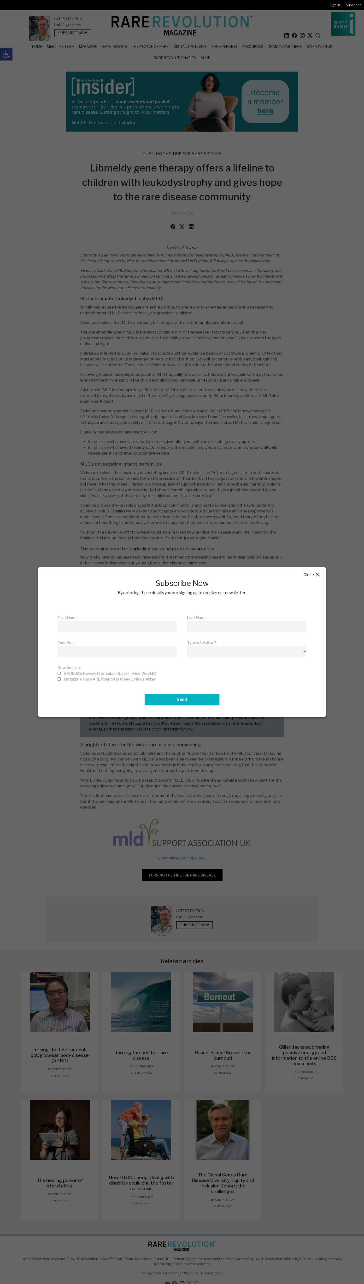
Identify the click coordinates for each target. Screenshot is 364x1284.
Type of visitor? (201, 642)
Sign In (334, 5)
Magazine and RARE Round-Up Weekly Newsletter (110, 679)
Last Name (197, 617)
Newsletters (69, 667)
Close (312, 575)
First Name (68, 617)
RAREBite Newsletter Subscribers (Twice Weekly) (110, 673)
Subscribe (354, 5)
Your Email (67, 642)
